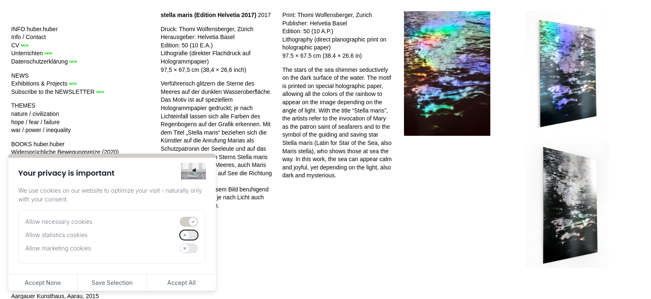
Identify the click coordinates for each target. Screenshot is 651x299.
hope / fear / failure (35, 122)
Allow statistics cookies (56, 234)
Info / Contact (28, 37)
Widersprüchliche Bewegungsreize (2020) (65, 152)
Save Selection (112, 282)
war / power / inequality (41, 130)
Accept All (181, 282)
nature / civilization (35, 113)
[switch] (189, 222)
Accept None (42, 282)
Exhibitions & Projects (39, 83)
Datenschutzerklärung (39, 61)
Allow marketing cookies (58, 248)
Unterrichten (27, 53)
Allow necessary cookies (58, 221)
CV (15, 45)
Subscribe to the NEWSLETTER (53, 91)
